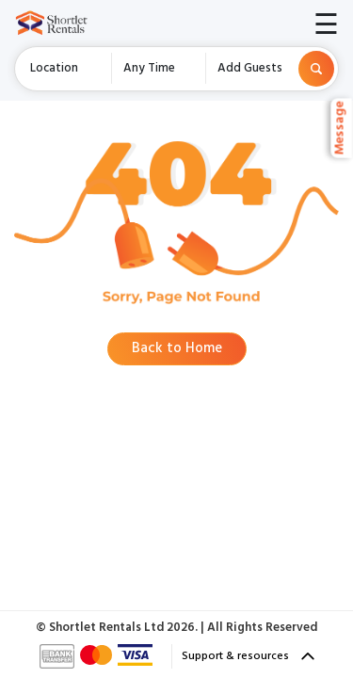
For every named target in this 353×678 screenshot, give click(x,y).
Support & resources (248, 656)
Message (341, 128)
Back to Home (177, 348)
